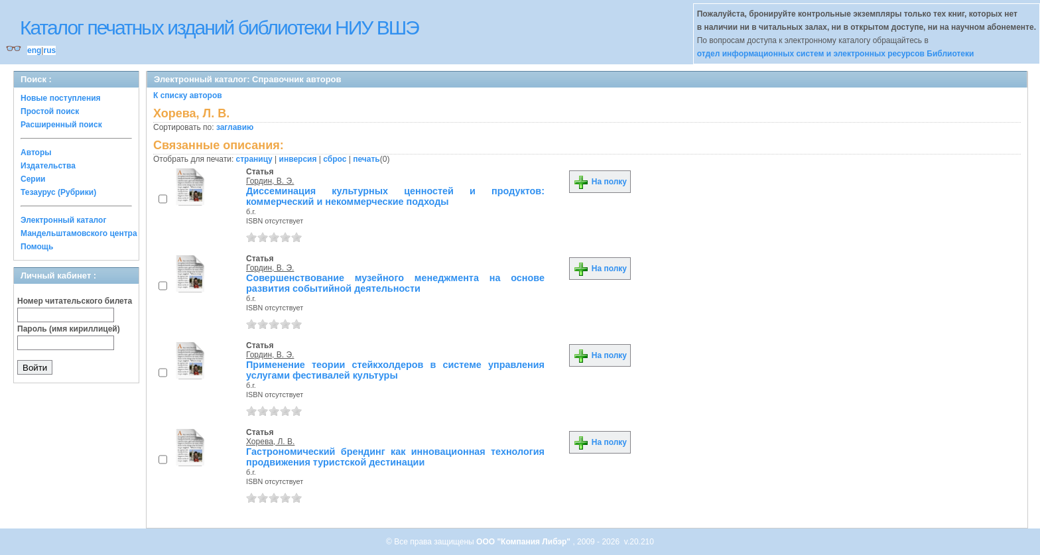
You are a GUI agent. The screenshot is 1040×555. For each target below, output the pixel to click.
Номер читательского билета (74, 301)
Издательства (48, 165)
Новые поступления (61, 98)
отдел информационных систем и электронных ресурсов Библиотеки (835, 53)
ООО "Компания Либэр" (524, 541)
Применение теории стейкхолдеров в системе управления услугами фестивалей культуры (395, 370)
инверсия (298, 159)
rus (49, 50)
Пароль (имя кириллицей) (68, 329)
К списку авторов (187, 95)
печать (366, 159)
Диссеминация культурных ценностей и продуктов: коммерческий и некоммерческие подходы (395, 196)
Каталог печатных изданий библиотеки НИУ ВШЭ (219, 27)
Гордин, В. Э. (270, 181)
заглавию (234, 127)
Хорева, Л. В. (270, 441)
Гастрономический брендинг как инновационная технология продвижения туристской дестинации (395, 456)
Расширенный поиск (61, 124)
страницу (254, 159)
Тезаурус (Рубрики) (58, 192)
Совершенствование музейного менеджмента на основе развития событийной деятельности (395, 283)
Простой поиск (50, 111)
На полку (600, 181)
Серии (33, 179)
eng (34, 50)
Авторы (36, 152)
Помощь (37, 246)
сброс (334, 159)
